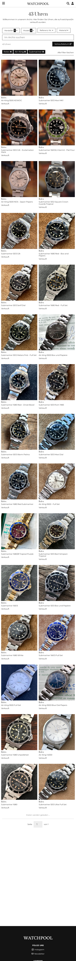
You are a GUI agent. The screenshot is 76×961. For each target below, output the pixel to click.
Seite (29, 824)
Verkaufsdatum (63, 44)
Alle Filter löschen (66, 52)
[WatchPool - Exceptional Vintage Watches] (38, 3)
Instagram (38, 949)
